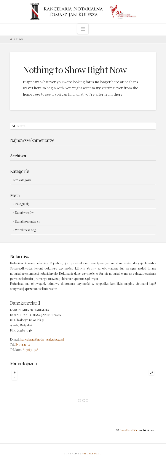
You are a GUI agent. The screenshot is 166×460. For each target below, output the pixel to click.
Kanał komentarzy (27, 221)
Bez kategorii (22, 180)
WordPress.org (25, 230)
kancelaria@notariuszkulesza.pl (42, 339)
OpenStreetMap (129, 430)
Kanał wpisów (24, 213)
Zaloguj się (22, 204)
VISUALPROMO (92, 453)
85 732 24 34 (22, 344)
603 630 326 (30, 350)
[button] (82, 29)
